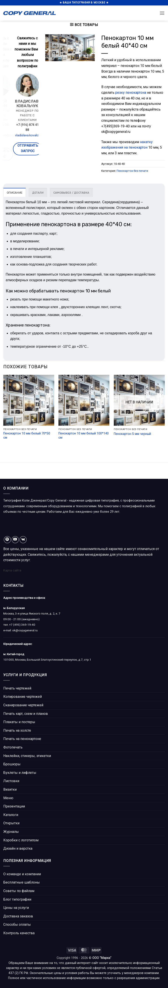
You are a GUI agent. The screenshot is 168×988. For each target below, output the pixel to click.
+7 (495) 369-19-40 (22, 624)
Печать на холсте (17, 730)
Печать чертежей (17, 688)
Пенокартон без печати (132, 170)
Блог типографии (17, 899)
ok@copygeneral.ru (25, 630)
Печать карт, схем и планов (25, 714)
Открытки (11, 823)
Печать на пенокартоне (22, 739)
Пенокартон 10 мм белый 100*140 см (83, 435)
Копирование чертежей (22, 697)
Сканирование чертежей (23, 705)
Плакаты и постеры (19, 722)
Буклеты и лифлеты (19, 773)
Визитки (10, 789)
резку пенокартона (130, 92)
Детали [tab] (38, 192)
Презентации (14, 806)
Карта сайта (12, 570)
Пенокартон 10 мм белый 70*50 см (26, 435)
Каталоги (10, 815)
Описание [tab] (14, 192)
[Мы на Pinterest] (7, 539)
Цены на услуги (16, 908)
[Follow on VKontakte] (23, 539)
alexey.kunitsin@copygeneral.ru (31, 135)
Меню (8, 798)
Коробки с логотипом (20, 840)
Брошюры (12, 764)
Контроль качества (19, 933)
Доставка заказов (18, 916)
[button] (162, 13)
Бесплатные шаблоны (21, 882)
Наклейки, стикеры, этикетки (27, 756)
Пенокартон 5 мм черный (132, 434)
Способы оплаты (17, 924)
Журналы (11, 832)
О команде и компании (22, 874)
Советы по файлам (18, 891)
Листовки (11, 781)
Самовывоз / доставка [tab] (71, 192)
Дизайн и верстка (17, 848)
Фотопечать (13, 747)
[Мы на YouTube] (15, 539)
